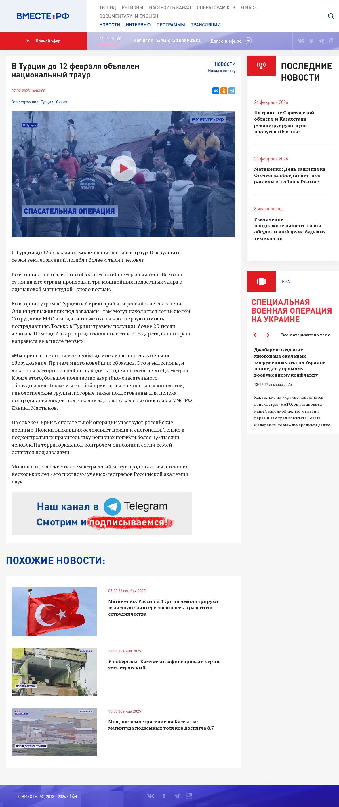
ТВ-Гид (107, 7)
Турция (47, 102)
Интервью (138, 24)
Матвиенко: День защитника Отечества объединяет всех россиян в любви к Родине (289, 175)
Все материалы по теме (305, 334)
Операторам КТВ (216, 7)
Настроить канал (170, 7)
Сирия (61, 102)
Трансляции (205, 24)
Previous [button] (255, 335)
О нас (249, 7)
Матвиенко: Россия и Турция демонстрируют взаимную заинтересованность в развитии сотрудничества (163, 607)
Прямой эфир (43, 41)
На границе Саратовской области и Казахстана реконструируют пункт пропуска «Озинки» (284, 122)
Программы (171, 24)
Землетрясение (25, 102)
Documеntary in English (128, 16)
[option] (293, 387)
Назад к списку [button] (221, 70)
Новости (109, 24)
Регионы (132, 7)
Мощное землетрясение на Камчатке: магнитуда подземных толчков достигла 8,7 (161, 724)
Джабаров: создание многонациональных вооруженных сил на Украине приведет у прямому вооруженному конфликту (289, 362)
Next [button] (267, 335)
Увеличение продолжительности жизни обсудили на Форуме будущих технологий (290, 228)
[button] (331, 16)
